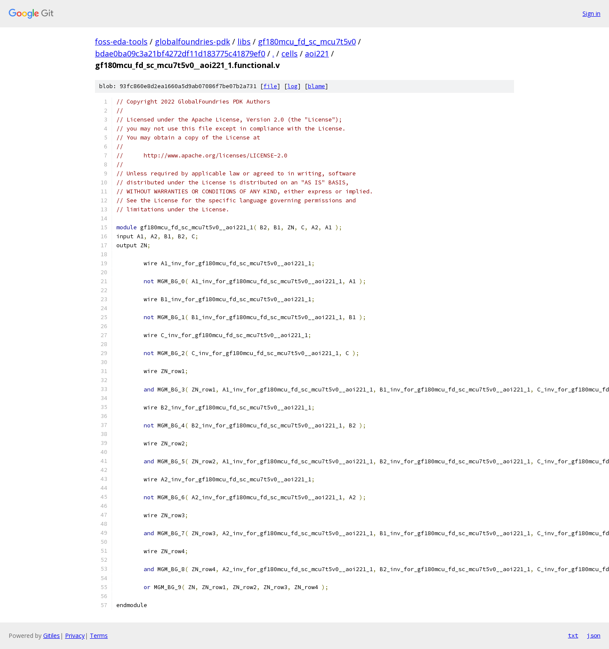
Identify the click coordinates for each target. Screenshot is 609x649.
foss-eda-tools (121, 41)
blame (316, 86)
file (270, 86)
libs (244, 41)
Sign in (591, 13)
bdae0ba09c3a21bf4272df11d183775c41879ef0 (180, 53)
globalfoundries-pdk (192, 41)
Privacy (75, 635)
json (593, 635)
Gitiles (51, 635)
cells (289, 53)
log (292, 86)
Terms (99, 635)
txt (573, 635)
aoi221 (317, 53)
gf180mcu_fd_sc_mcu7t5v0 (307, 41)
